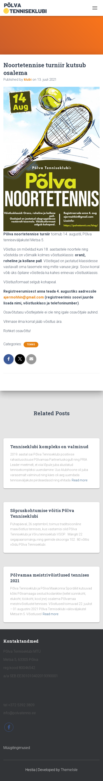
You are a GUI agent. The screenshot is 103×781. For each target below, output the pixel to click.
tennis (31, 344)
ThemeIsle (69, 770)
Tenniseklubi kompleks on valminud (49, 446)
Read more (79, 480)
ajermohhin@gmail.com (23, 297)
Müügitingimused (16, 748)
